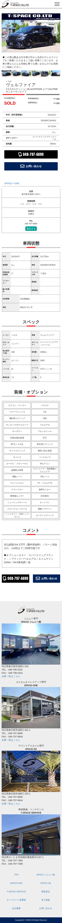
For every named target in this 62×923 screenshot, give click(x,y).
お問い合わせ (45, 908)
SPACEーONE (11, 183)
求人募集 (45, 900)
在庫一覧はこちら (11, 676)
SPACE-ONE (16, 883)
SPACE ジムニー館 (46, 874)
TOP (16, 874)
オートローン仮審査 (16, 900)
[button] (55, 32)
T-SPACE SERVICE (16, 891)
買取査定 (45, 891)
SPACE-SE (45, 883)
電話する (31, 228)
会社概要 (16, 908)
